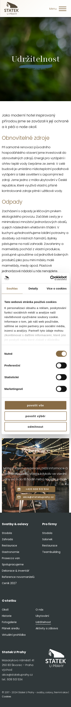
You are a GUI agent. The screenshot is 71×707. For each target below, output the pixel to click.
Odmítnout (35, 426)
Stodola (7, 533)
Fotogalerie (9, 622)
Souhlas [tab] (12, 288)
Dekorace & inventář (15, 571)
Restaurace (9, 545)
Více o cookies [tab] (57, 288)
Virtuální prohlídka (14, 635)
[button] (62, 10)
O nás (39, 610)
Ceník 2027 (9, 583)
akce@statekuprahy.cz (38, 497)
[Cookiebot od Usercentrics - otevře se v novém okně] (50, 278)
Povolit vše (35, 405)
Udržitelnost (43, 622)
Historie (7, 616)
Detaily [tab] (33, 288)
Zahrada (7, 539)
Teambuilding (51, 552)
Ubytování (42, 616)
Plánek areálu (11, 628)
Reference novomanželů (18, 577)
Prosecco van (11, 558)
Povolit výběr (35, 416)
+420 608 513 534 (37, 489)
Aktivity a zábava (47, 628)
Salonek (47, 539)
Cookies (6, 696)
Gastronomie (10, 552)
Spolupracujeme (13, 564)
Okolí (5, 610)
